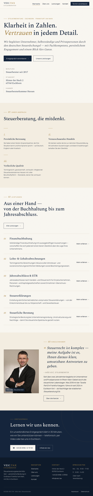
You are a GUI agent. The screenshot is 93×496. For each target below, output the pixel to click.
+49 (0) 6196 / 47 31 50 (23, 448)
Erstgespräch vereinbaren (17, 58)
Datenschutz (85, 491)
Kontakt (65, 4)
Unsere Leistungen (43, 58)
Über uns (45, 4)
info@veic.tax (45, 448)
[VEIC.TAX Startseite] (10, 4)
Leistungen (56, 4)
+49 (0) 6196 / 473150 (59, 475)
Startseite (36, 4)
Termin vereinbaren (79, 4)
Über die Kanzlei (53, 399)
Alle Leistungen (13, 226)
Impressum (74, 491)
